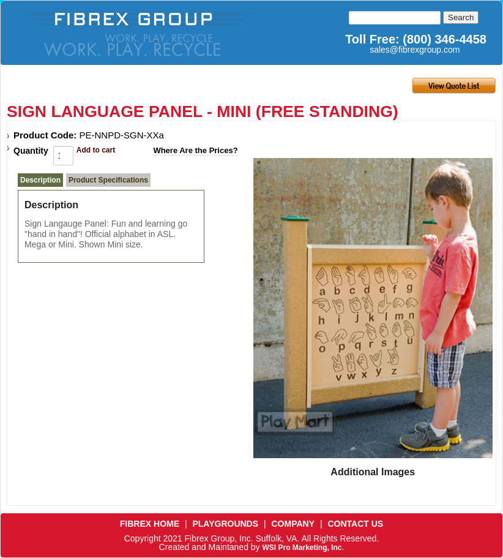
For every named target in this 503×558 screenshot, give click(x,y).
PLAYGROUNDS (225, 524)
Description (40, 180)
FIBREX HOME (149, 524)
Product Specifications (108, 180)
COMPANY (293, 524)
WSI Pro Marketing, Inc (301, 547)
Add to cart (95, 150)
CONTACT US (355, 524)
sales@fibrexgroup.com (415, 50)
